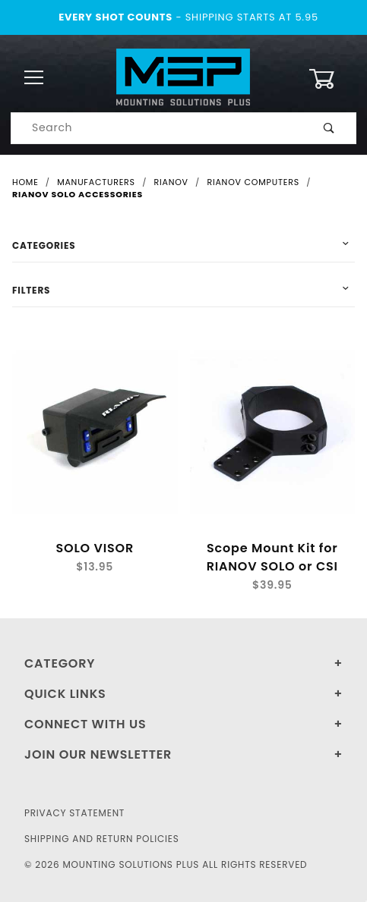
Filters (31, 290)
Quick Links (65, 693)
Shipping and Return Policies (101, 838)
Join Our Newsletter (98, 754)
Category (59, 663)
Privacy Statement (74, 812)
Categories (43, 245)
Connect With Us (85, 724)
